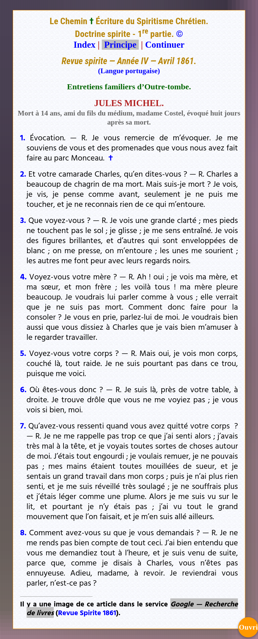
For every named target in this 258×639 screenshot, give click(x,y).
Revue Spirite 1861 (87, 612)
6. (23, 389)
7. (23, 425)
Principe (120, 45)
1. (22, 137)
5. (23, 353)
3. (23, 220)
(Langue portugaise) (129, 71)
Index (84, 45)
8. (23, 532)
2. (23, 174)
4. (23, 276)
